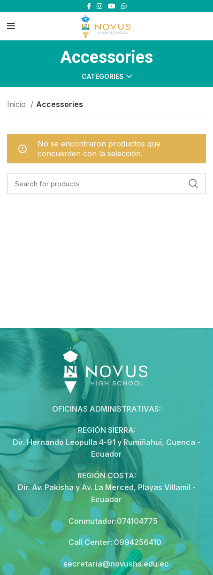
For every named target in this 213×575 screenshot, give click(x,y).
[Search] (106, 183)
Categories (103, 76)
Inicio (17, 104)
